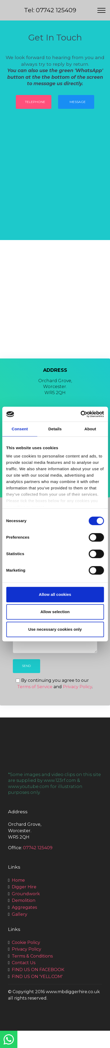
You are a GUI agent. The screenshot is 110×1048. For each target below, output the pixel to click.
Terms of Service (34, 686)
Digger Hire (24, 886)
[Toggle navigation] (101, 10)
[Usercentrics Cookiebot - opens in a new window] (80, 414)
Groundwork (26, 893)
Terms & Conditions (32, 956)
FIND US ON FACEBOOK (38, 969)
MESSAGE (77, 102)
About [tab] (90, 429)
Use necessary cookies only (55, 629)
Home (18, 880)
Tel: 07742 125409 (50, 10)
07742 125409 (37, 847)
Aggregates (24, 907)
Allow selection (55, 611)
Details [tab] (55, 429)
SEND (26, 666)
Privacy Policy (77, 686)
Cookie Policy (26, 942)
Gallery (19, 914)
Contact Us (23, 962)
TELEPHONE (35, 102)
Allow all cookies (55, 594)
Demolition (23, 900)
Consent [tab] (20, 429)
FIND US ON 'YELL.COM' (37, 976)
